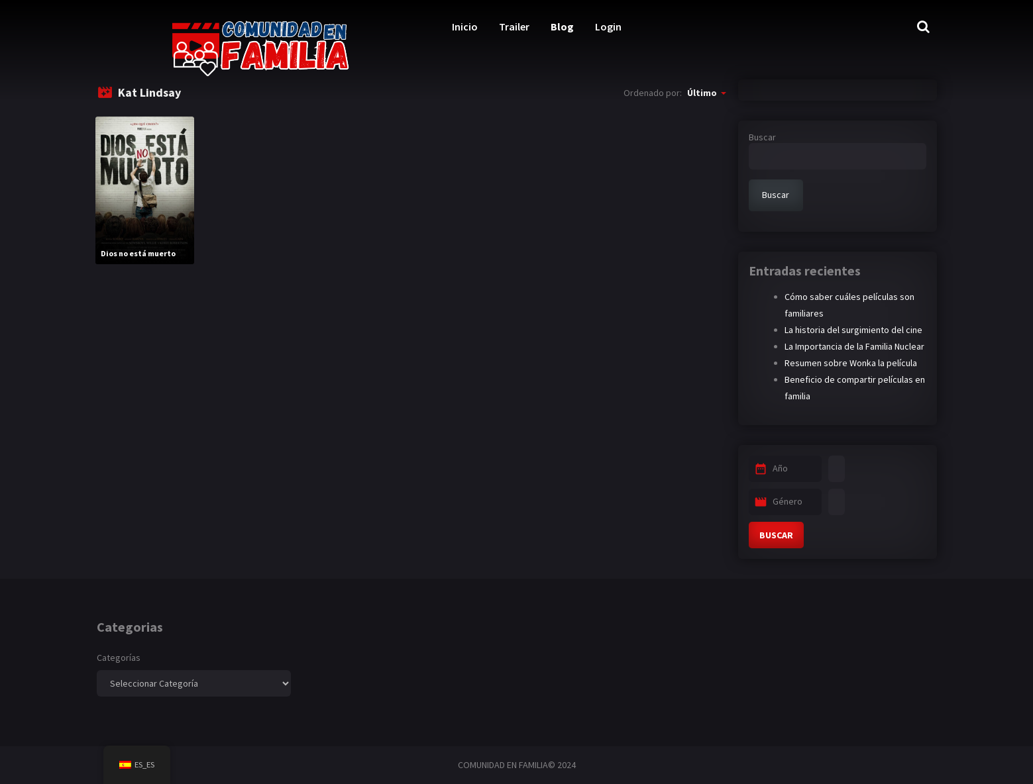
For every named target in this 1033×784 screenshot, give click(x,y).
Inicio (465, 26)
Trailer (514, 26)
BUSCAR (776, 535)
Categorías (118, 657)
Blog (562, 26)
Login (608, 26)
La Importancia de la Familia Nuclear (854, 346)
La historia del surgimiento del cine (853, 330)
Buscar (762, 137)
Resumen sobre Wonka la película (851, 363)
